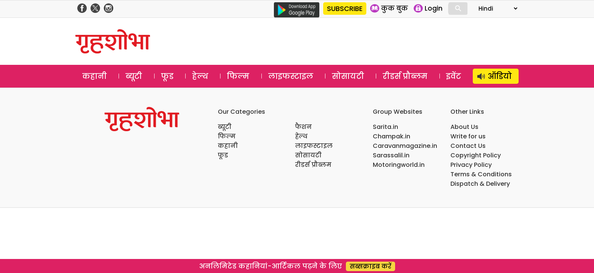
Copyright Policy (475, 155)
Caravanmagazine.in (405, 145)
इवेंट (453, 76)
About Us (464, 126)
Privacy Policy (471, 164)
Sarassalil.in (391, 155)
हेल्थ (200, 76)
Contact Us (468, 145)
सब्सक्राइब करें (370, 266)
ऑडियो (500, 76)
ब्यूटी (133, 76)
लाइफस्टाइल (290, 76)
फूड (167, 76)
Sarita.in (385, 126)
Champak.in (391, 136)
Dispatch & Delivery (480, 183)
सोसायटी (348, 76)
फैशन (303, 126)
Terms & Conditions (481, 174)
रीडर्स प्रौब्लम (405, 76)
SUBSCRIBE (345, 8)
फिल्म (238, 76)
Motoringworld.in (399, 164)
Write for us (468, 136)
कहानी (94, 76)
